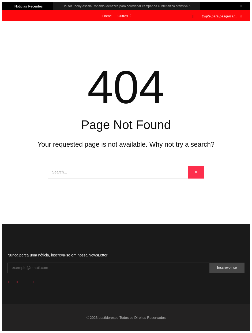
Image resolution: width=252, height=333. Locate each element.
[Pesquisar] (219, 16)
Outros (124, 16)
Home (107, 16)
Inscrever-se (227, 268)
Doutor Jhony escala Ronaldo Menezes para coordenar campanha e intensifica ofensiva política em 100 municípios (144, 6)
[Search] (118, 172)
